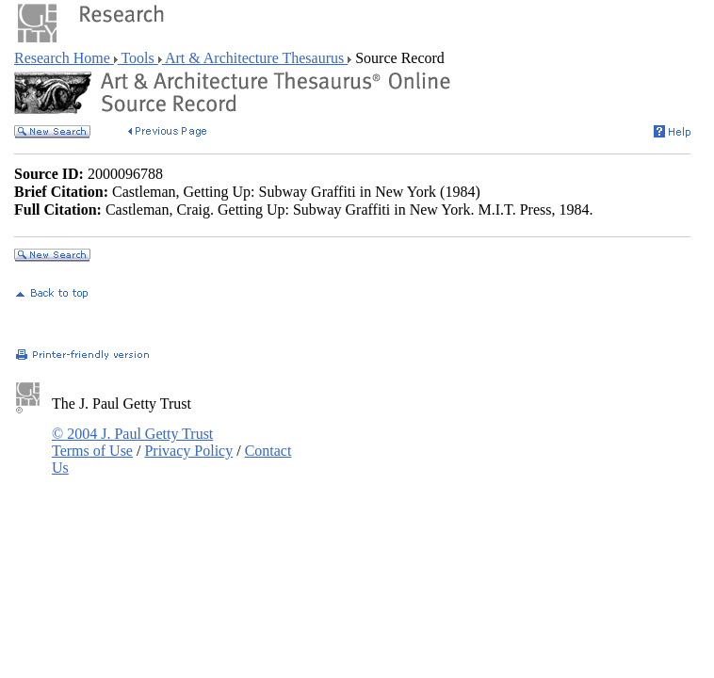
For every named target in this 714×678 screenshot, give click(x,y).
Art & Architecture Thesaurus (255, 58)
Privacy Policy (188, 451)
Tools (138, 58)
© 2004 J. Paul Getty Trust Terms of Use (132, 442)
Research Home (64, 58)
